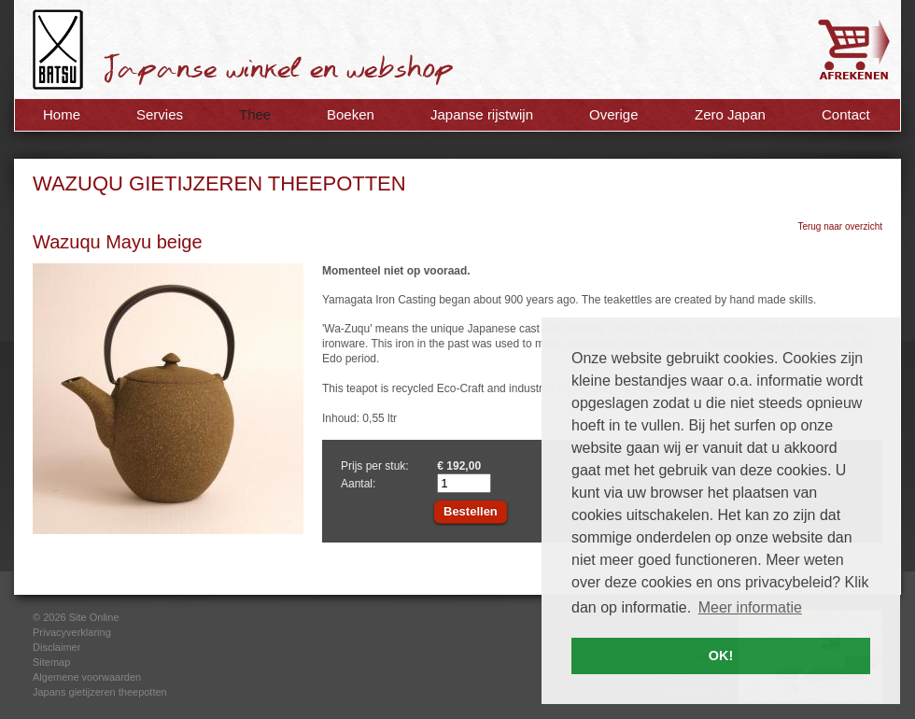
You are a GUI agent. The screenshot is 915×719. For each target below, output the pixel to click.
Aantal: (358, 483)
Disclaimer (56, 647)
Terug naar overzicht (839, 226)
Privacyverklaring (72, 632)
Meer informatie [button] (750, 607)
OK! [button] (721, 655)
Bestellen (470, 511)
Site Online (94, 617)
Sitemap (51, 662)
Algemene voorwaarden (87, 677)
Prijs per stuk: (375, 465)
